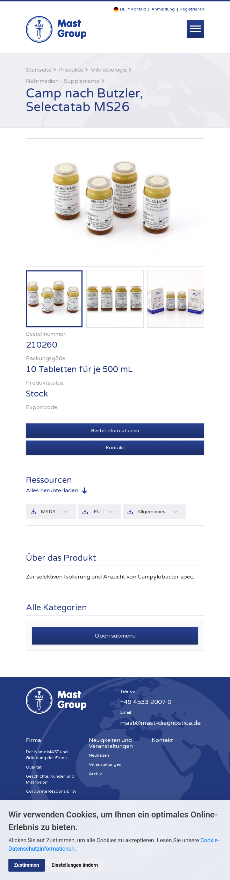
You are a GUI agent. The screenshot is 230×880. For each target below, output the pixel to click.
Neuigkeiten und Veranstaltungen (111, 743)
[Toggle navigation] (195, 29)
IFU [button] (102, 512)
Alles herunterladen (52, 490)
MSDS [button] (54, 512)
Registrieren (192, 9)
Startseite (38, 69)
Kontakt (138, 9)
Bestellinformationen (115, 431)
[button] (122, 9)
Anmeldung (163, 9)
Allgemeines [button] (157, 512)
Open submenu (115, 635)
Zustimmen (26, 865)
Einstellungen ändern (75, 865)
